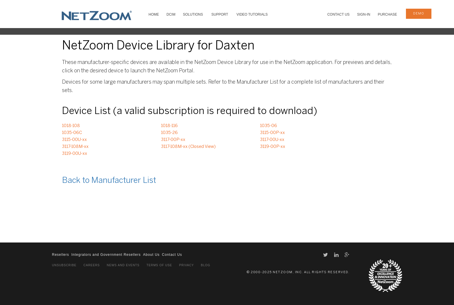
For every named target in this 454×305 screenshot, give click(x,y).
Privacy (186, 265)
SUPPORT (219, 14)
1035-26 (169, 133)
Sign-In (363, 14)
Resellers (60, 255)
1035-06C (72, 133)
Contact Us (338, 14)
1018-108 (71, 126)
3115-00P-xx (272, 133)
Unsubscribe (64, 265)
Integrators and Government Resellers (106, 255)
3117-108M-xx (75, 147)
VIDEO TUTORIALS (252, 14)
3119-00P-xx (272, 147)
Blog (205, 265)
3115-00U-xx (74, 140)
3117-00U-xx (272, 140)
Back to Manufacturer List (109, 181)
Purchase (387, 14)
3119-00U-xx (74, 154)
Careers (91, 265)
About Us (151, 255)
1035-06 (268, 126)
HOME (154, 14)
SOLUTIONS (193, 14)
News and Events (123, 265)
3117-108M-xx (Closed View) (188, 147)
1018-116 (169, 126)
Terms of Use (159, 265)
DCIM (170, 14)
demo (418, 13)
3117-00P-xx (173, 140)
